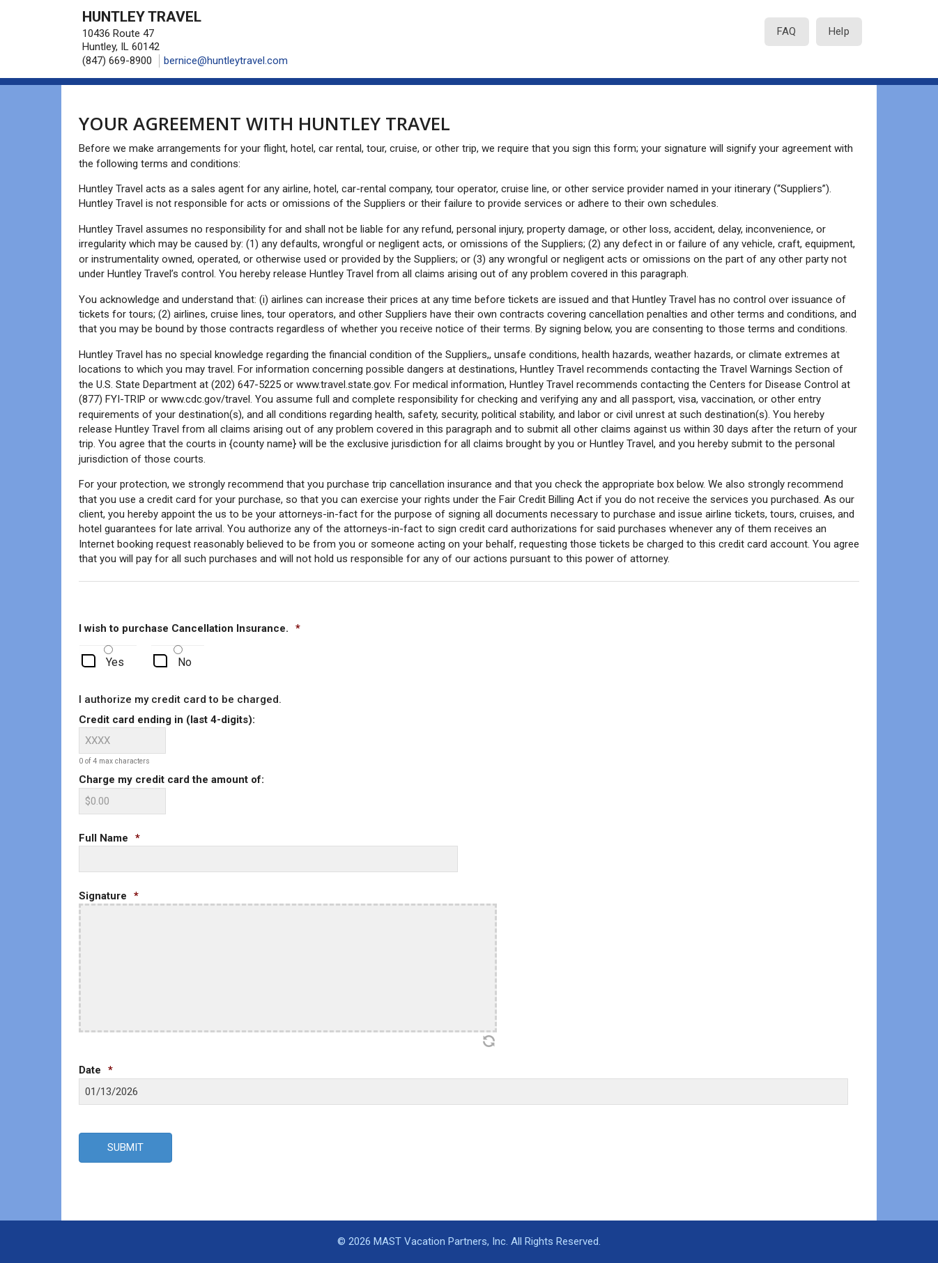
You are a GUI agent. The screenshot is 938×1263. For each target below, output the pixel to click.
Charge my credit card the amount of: (171, 779)
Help (839, 31)
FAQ (787, 31)
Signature (109, 896)
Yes (115, 662)
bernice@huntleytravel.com (226, 60)
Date (96, 1070)
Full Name (109, 838)
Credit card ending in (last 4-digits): (167, 719)
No (185, 662)
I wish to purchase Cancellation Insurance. (189, 628)
